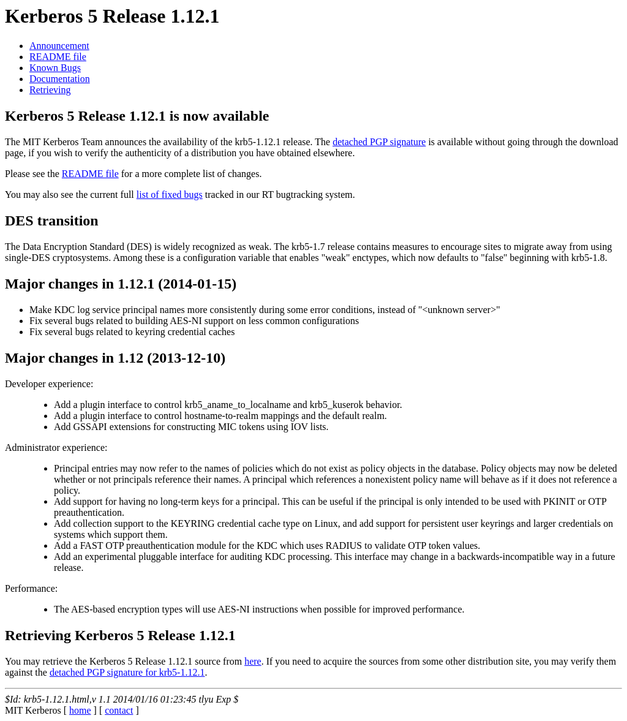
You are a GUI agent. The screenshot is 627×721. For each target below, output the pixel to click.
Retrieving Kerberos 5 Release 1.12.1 (120, 635)
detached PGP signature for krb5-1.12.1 (127, 672)
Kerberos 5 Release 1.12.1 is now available (137, 116)
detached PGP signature (379, 142)
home (80, 710)
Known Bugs (55, 67)
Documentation (59, 79)
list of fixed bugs (170, 194)
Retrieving (50, 90)
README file (57, 56)
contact (119, 710)
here (252, 661)
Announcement (59, 45)
